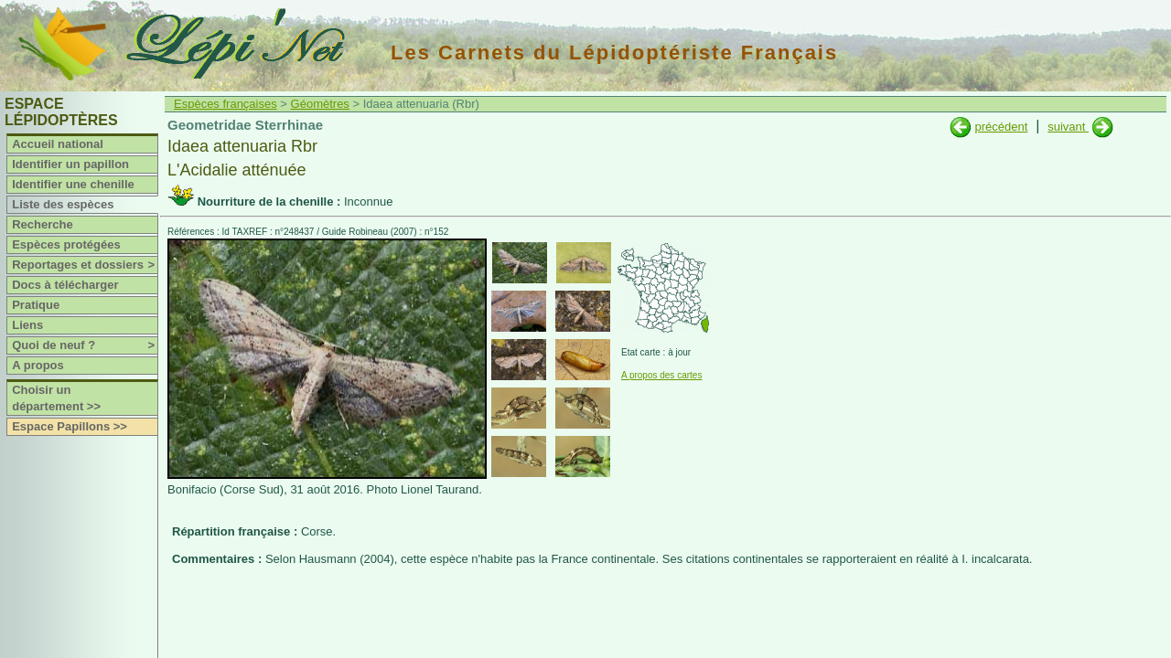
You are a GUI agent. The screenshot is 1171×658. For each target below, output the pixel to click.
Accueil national (57, 144)
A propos (38, 365)
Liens (27, 325)
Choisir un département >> (56, 398)
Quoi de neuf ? (84, 345)
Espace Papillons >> (69, 426)
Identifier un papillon (70, 164)
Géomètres (320, 104)
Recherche (42, 224)
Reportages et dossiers (84, 265)
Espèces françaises (225, 104)
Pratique (35, 305)
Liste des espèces (62, 204)
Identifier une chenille (73, 184)
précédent (1000, 126)
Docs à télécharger (65, 285)
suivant (1068, 126)
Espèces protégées (66, 244)
